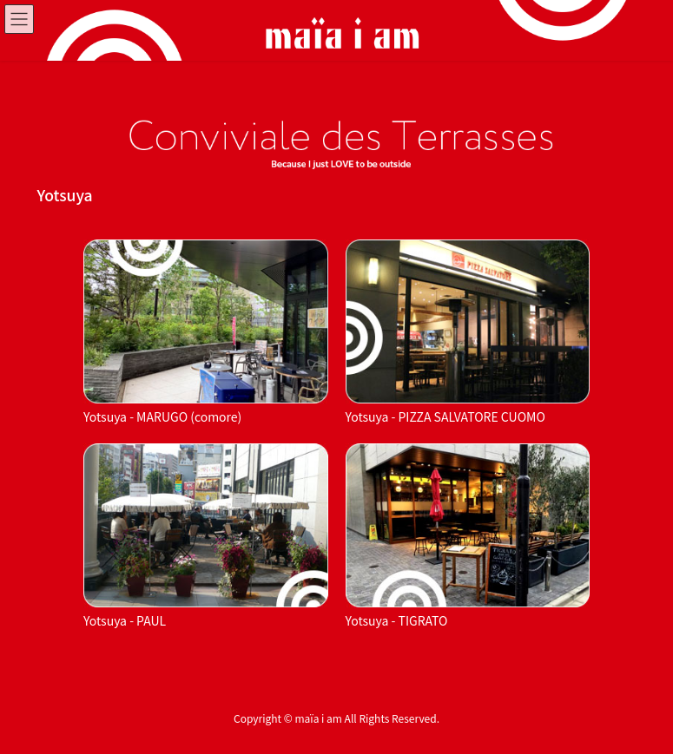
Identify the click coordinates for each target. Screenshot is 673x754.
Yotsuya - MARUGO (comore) (162, 416)
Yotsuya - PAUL (124, 620)
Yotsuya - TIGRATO (397, 620)
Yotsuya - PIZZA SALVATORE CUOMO (445, 416)
